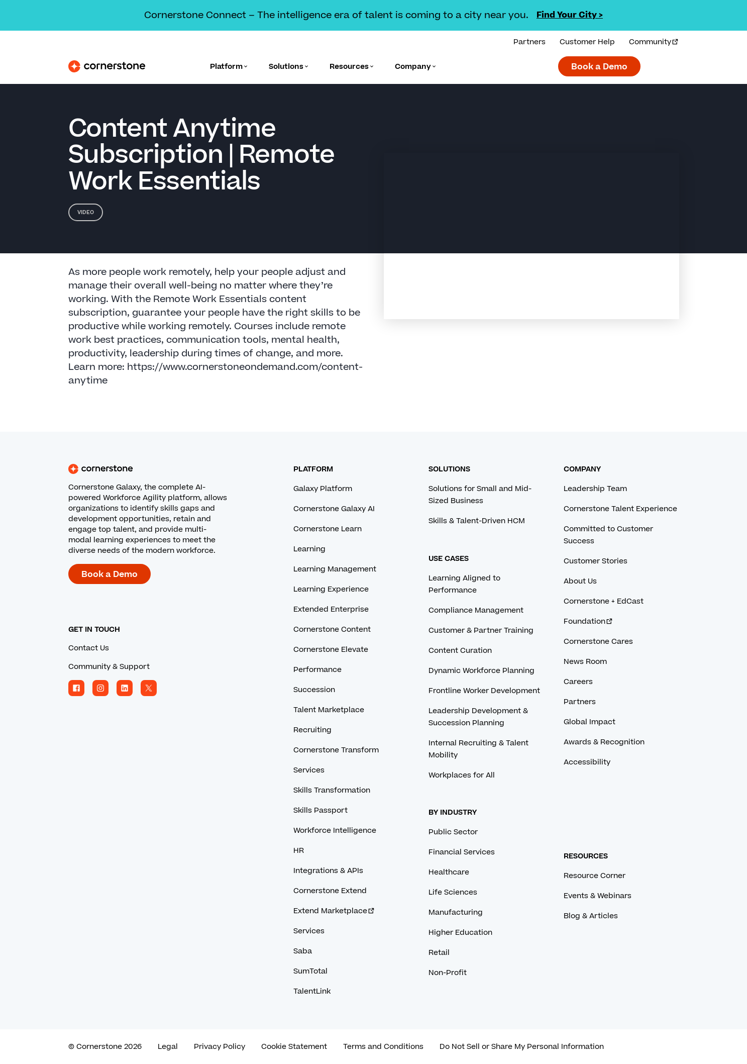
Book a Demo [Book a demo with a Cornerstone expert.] (599, 67)
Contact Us (88, 648)
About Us (580, 581)
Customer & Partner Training (481, 630)
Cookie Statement (294, 1046)
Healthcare (449, 872)
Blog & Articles (591, 916)
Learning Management (334, 569)
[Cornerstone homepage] (164, 469)
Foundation (588, 621)
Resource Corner (594, 875)
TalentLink (312, 991)
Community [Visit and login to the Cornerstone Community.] (654, 42)
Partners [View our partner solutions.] (529, 42)
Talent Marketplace (328, 710)
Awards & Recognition (604, 742)
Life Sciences (453, 892)
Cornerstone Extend (330, 891)
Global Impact (589, 722)
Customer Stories (595, 561)
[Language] (229, 66)
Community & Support (109, 666)
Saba (302, 951)
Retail (439, 952)
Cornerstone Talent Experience (620, 509)
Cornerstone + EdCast (604, 601)
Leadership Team (595, 488)
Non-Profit (448, 973)
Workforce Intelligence (334, 830)
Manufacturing (456, 912)
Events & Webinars (597, 896)
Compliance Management (476, 610)
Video (85, 212)
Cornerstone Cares (598, 641)
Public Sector (453, 832)
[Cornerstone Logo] (107, 66)
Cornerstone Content (332, 629)
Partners (580, 702)
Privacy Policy (219, 1046)
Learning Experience (331, 589)
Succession (314, 690)
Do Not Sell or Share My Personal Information (522, 1046)
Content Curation (460, 650)
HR (298, 850)
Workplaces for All (462, 775)
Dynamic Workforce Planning (482, 670)
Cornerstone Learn (327, 529)
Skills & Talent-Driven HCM (477, 521)
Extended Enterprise (331, 609)
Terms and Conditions (383, 1046)
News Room (585, 661)
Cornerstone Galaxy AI (334, 509)
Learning (309, 549)
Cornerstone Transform (336, 750)
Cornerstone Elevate (330, 649)
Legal (168, 1046)
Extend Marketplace (334, 911)
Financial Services (462, 852)
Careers (578, 681)
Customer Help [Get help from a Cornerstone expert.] (587, 42)
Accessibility (587, 762)
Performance (317, 669)
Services (309, 770)
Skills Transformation (331, 790)
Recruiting (312, 730)
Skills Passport (320, 810)
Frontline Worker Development (484, 691)
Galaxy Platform (322, 488)
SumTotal (310, 971)
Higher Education (460, 932)
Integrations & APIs (328, 870)
